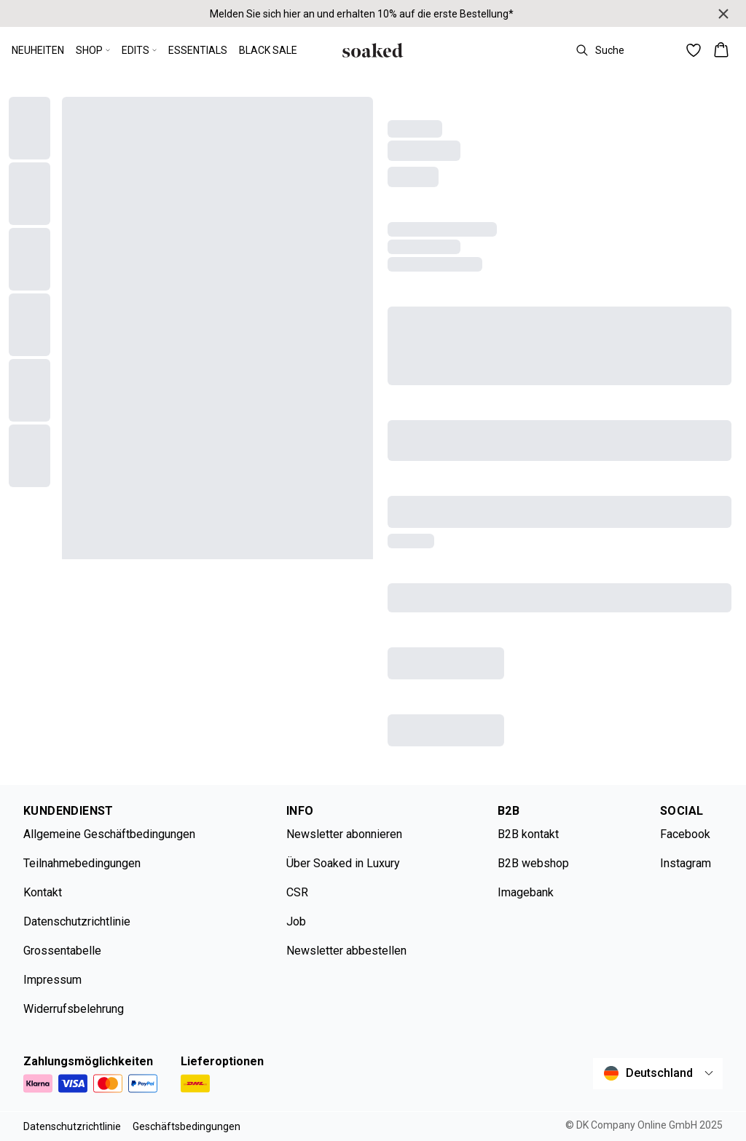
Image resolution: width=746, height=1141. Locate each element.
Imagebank (526, 892)
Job (296, 921)
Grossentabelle (62, 951)
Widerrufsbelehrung (73, 1009)
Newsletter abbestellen (346, 951)
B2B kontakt (528, 834)
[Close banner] (723, 14)
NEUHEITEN (38, 50)
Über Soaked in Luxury (343, 863)
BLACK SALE (268, 50)
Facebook (685, 834)
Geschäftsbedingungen (186, 1126)
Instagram (685, 863)
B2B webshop (533, 863)
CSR (297, 892)
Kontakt (42, 892)
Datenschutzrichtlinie (76, 921)
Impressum (52, 980)
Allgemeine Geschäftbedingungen (109, 834)
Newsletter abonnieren (344, 834)
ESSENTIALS (197, 50)
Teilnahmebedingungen (82, 863)
